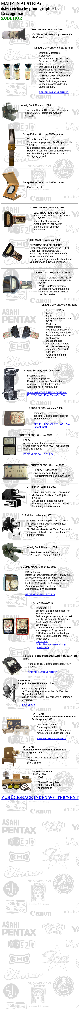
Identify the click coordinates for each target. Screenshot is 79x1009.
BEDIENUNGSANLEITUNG (54, 92)
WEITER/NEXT (63, 797)
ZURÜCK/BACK (17, 797)
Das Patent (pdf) (42, 643)
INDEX (41, 797)
